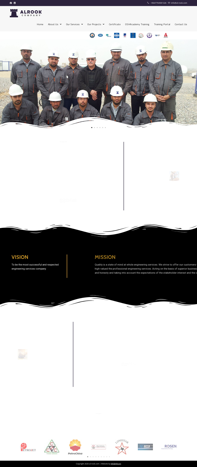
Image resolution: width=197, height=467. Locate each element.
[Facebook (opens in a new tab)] (11, 3)
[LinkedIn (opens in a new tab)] (14, 3)
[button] (91, 127)
